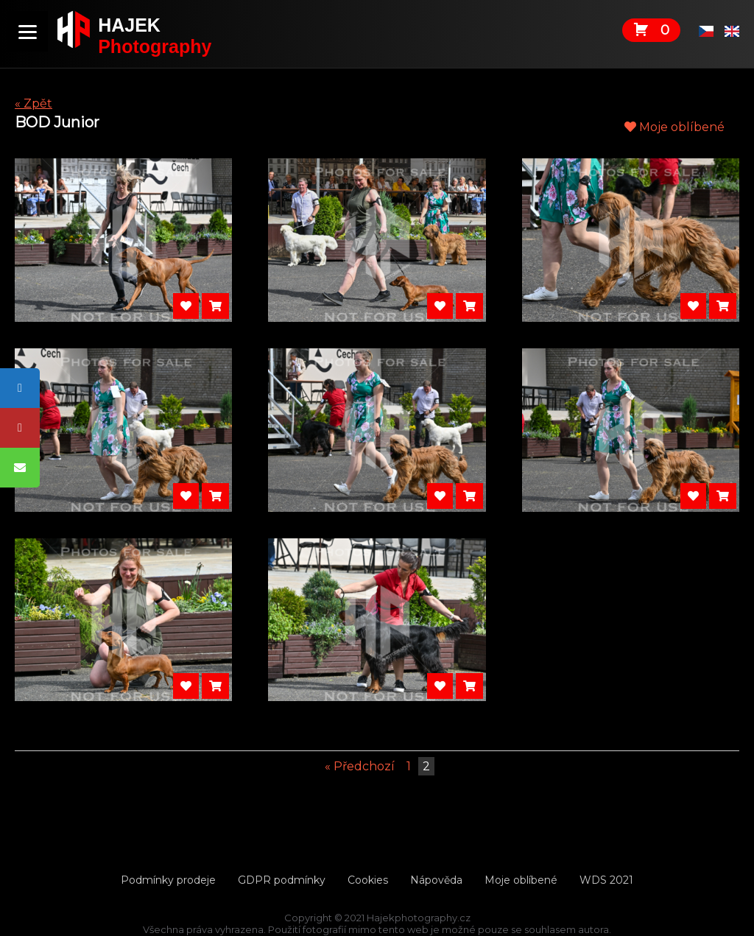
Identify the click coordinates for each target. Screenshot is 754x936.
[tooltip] (20, 388)
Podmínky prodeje (168, 880)
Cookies (368, 880)
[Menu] (27, 31)
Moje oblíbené (674, 127)
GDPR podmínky (281, 880)
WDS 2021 (606, 880)
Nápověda (436, 880)
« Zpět (33, 103)
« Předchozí (360, 766)
